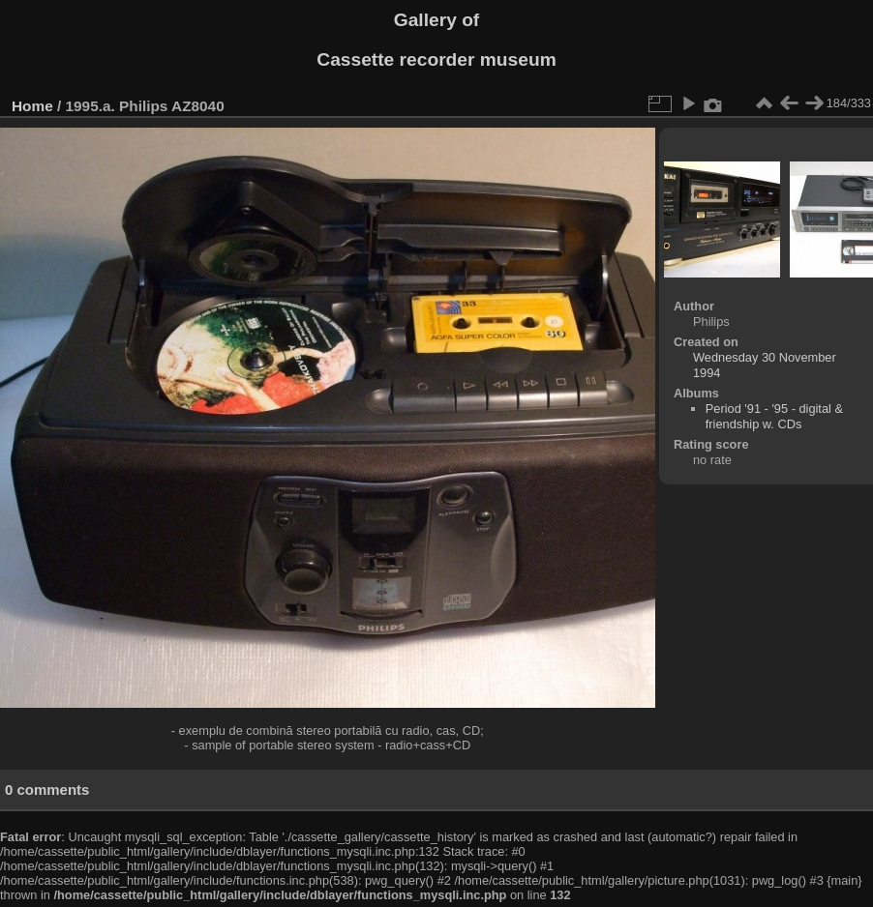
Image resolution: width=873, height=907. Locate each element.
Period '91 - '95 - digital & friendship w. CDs (774, 416)
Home (32, 106)
